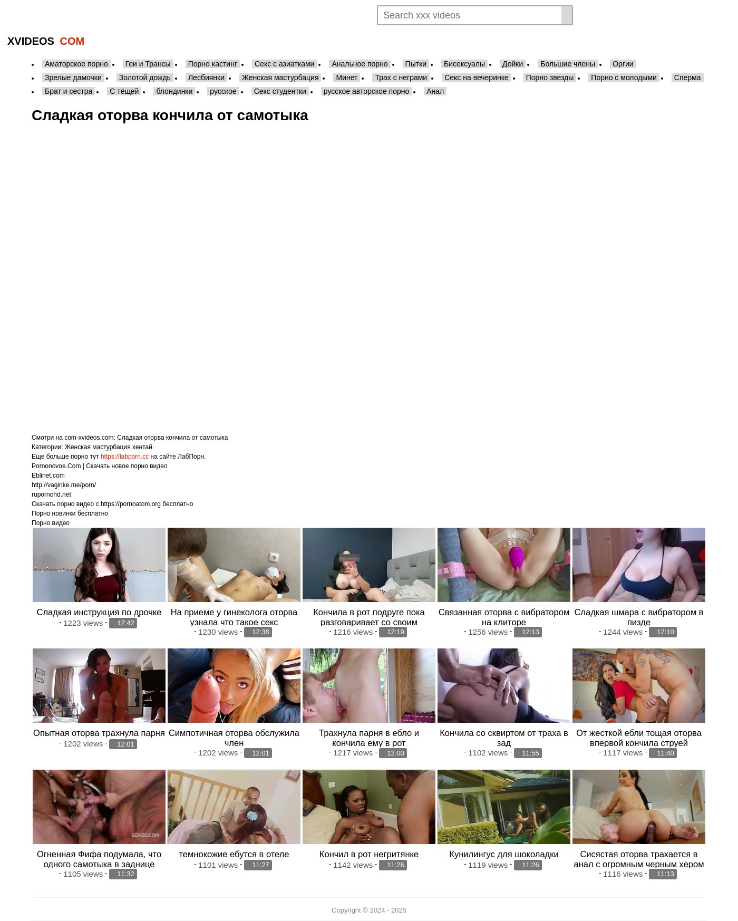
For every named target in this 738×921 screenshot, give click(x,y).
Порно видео (51, 523)
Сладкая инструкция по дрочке (99, 612)
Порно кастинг (212, 64)
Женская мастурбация (280, 77)
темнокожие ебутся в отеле (234, 854)
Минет (346, 77)
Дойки (512, 64)
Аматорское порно (76, 64)
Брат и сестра (68, 91)
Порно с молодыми (624, 77)
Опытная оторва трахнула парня (99, 733)
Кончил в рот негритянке (369, 854)
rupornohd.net (51, 494)
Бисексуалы (464, 64)
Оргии (623, 64)
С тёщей (124, 91)
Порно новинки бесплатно (70, 513)
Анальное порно (359, 64)
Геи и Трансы (148, 64)
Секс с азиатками (284, 64)
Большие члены (567, 64)
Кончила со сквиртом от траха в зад (504, 738)
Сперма (687, 77)
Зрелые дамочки (73, 77)
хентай (142, 447)
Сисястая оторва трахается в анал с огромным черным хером (639, 859)
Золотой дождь (145, 77)
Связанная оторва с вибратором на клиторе (504, 617)
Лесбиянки (206, 77)
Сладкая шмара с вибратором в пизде (638, 617)
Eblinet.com (48, 475)
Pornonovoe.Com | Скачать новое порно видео (100, 466)
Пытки (415, 64)
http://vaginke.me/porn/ (64, 485)
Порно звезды (550, 77)
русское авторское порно (366, 91)
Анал (435, 91)
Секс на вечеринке (476, 77)
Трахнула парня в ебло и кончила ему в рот (369, 738)
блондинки (174, 91)
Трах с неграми (401, 77)
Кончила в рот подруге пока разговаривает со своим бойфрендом (369, 622)
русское (223, 91)
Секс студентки (280, 91)
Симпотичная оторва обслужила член (234, 738)
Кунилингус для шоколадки (503, 854)
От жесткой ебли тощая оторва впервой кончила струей (639, 738)
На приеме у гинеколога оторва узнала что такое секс (234, 617)
